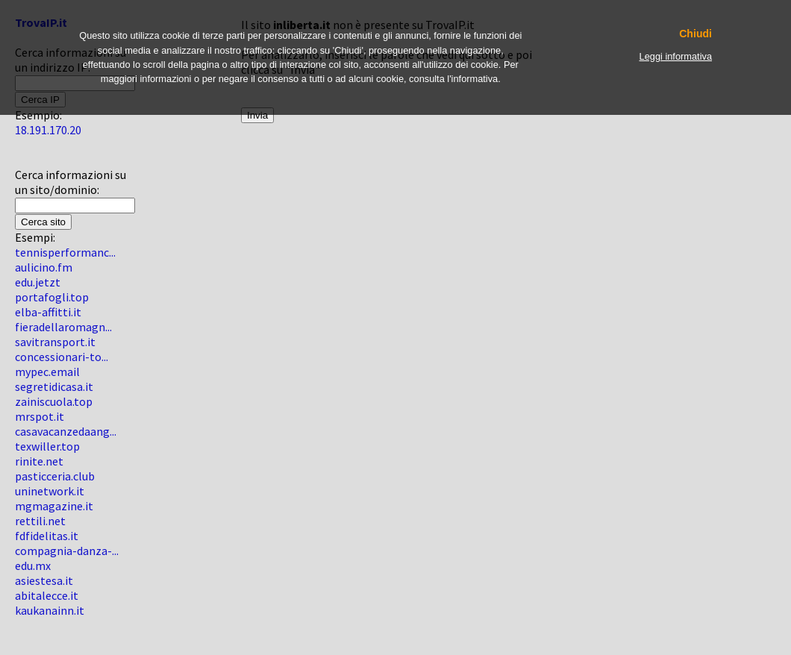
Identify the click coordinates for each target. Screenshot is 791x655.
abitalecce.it (46, 595)
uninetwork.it (49, 490)
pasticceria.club (55, 475)
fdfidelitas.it (46, 535)
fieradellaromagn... (63, 326)
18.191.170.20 (48, 129)
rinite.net (39, 461)
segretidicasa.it (54, 386)
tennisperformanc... (65, 252)
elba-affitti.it (48, 311)
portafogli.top (52, 296)
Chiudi (695, 34)
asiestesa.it (44, 580)
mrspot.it (39, 416)
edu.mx (33, 565)
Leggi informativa (676, 56)
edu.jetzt (37, 282)
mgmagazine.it (54, 505)
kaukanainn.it (49, 610)
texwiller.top (47, 446)
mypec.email (47, 371)
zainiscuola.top (54, 401)
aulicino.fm (43, 267)
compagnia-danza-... (67, 550)
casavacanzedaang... (65, 431)
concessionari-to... (61, 356)
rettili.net (40, 520)
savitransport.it (55, 341)
